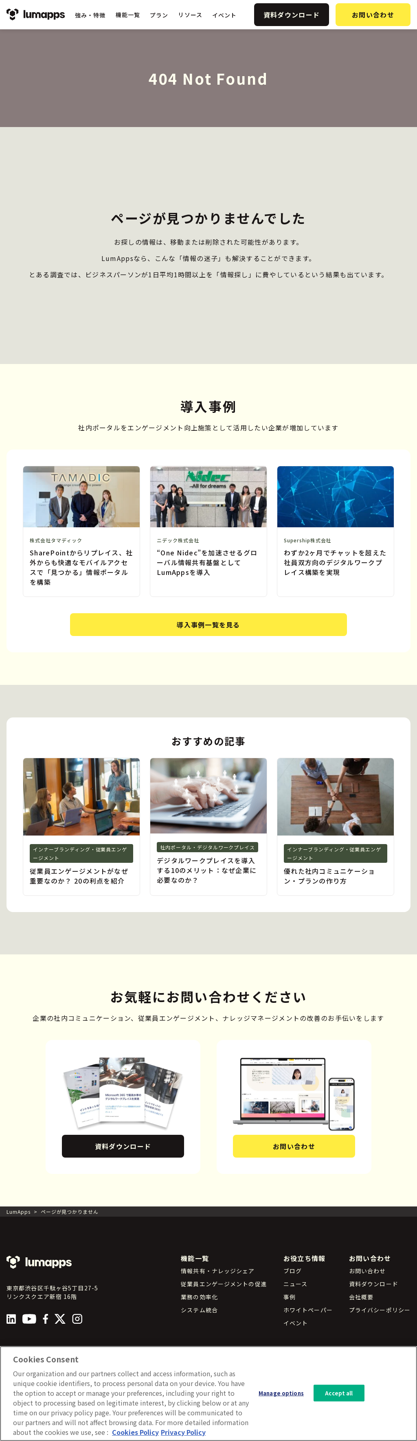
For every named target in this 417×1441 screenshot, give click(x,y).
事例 (289, 1297)
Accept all (339, 1400)
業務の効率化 (199, 1297)
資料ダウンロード (291, 15)
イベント (224, 15)
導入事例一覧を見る (208, 624)
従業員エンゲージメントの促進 (224, 1284)
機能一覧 (128, 15)
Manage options (281, 1400)
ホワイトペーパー (308, 1310)
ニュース (295, 1284)
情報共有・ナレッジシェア (218, 1271)
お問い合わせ (373, 15)
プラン (159, 15)
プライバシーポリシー (379, 1310)
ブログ (292, 1271)
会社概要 (361, 1297)
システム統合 (199, 1310)
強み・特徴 (90, 15)
